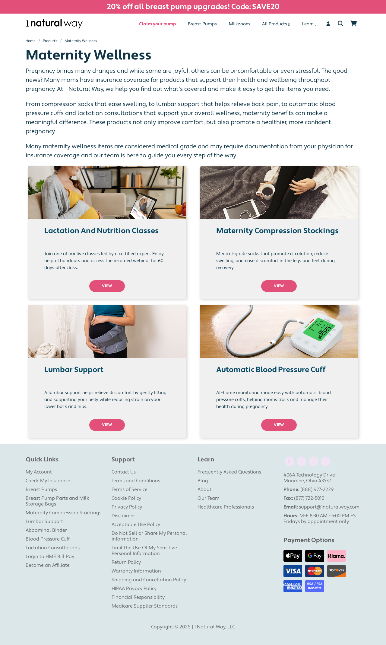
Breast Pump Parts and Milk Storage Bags (57, 501)
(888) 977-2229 (317, 489)
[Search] (340, 24)
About (204, 489)
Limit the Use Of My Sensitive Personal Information (144, 551)
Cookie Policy (126, 498)
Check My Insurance (48, 481)
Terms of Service (129, 489)
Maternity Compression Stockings (63, 513)
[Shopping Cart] (353, 24)
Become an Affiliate (48, 565)
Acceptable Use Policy (136, 524)
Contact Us (124, 472)
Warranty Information (136, 571)
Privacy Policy (127, 507)
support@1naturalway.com (329, 507)
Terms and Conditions (136, 481)
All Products (274, 24)
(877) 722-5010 (309, 498)
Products (50, 41)
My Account (39, 472)
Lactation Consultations (53, 548)
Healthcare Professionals (226, 507)
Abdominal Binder (46, 530)
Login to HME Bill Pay (50, 557)
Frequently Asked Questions (229, 472)
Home (31, 41)
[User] (328, 24)
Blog (203, 481)
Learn (308, 24)
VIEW (107, 286)
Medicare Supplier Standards (145, 606)
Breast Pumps (202, 24)
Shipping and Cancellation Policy (149, 580)
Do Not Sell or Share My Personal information (149, 536)
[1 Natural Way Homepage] (54, 24)
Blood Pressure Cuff (48, 539)
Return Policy (126, 562)
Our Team (209, 498)
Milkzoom (239, 24)
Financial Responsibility (138, 597)
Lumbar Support (44, 521)
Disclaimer (123, 516)
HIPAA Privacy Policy (134, 589)
